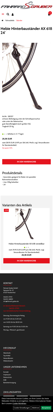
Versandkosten (8, 358)
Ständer (19, 20)
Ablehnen (35, 408)
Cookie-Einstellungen (22, 408)
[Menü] (3, 14)
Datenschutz (7, 377)
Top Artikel (6, 356)
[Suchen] (8, 14)
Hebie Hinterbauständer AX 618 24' (26, 30)
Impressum (7, 375)
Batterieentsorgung (9, 383)
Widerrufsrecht (8, 361)
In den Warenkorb (26, 162)
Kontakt (6, 372)
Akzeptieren (46, 408)
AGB (4, 380)
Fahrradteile (9, 20)
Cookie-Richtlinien (19, 403)
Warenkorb (6, 353)
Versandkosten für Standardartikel (26, 252)
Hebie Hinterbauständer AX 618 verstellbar (26, 244)
